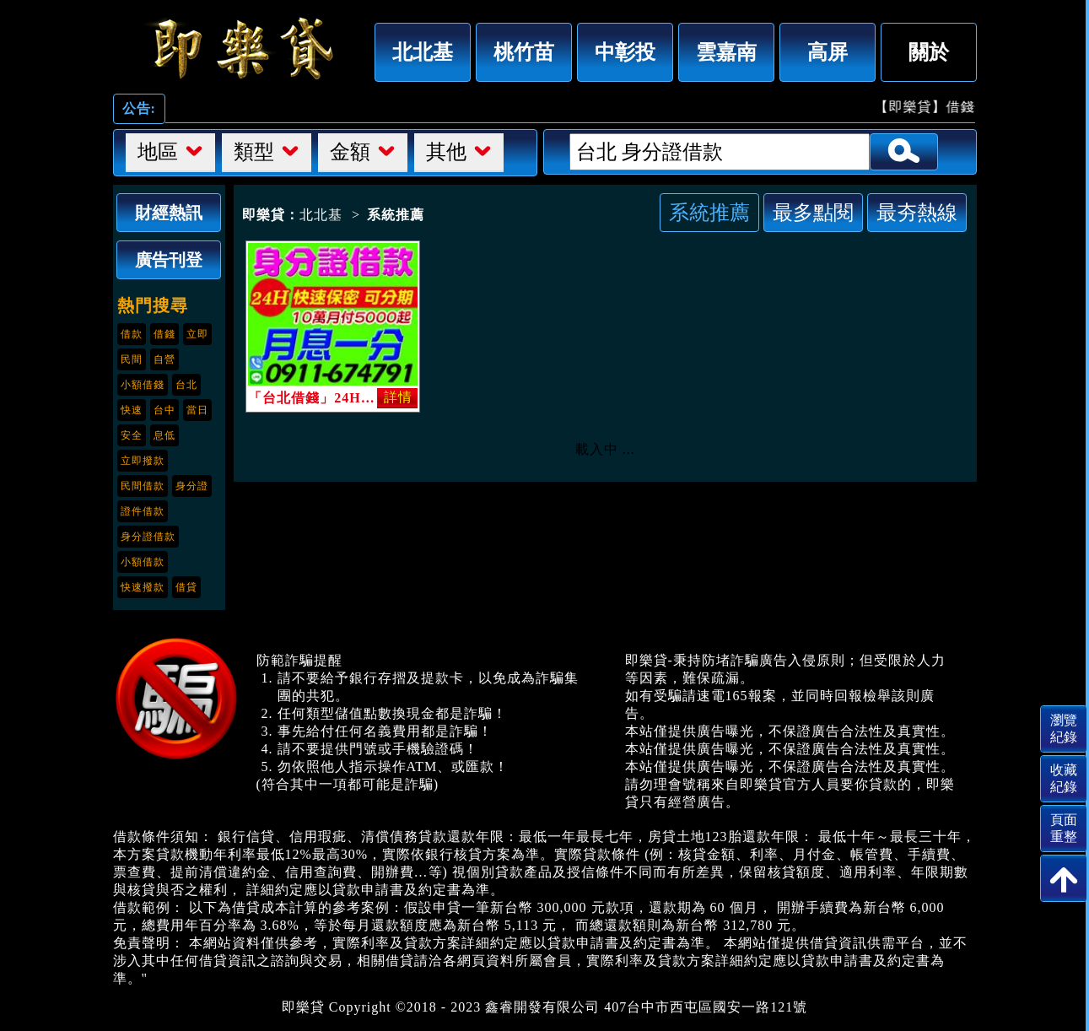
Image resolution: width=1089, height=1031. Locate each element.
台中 (164, 410)
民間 (132, 359)
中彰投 (625, 51)
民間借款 (142, 486)
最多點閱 (813, 212)
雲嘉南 (726, 51)
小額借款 (142, 562)
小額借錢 (142, 385)
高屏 (827, 51)
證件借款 (142, 511)
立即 (197, 334)
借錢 (164, 334)
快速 (132, 410)
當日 (197, 410)
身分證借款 (148, 536)
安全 (132, 435)
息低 (164, 435)
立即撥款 (142, 461)
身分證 (191, 486)
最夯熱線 (916, 212)
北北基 (422, 51)
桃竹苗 (523, 51)
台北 (186, 385)
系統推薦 (709, 212)
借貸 (186, 587)
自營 (164, 359)
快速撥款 (142, 587)
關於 (928, 51)
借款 (132, 334)
